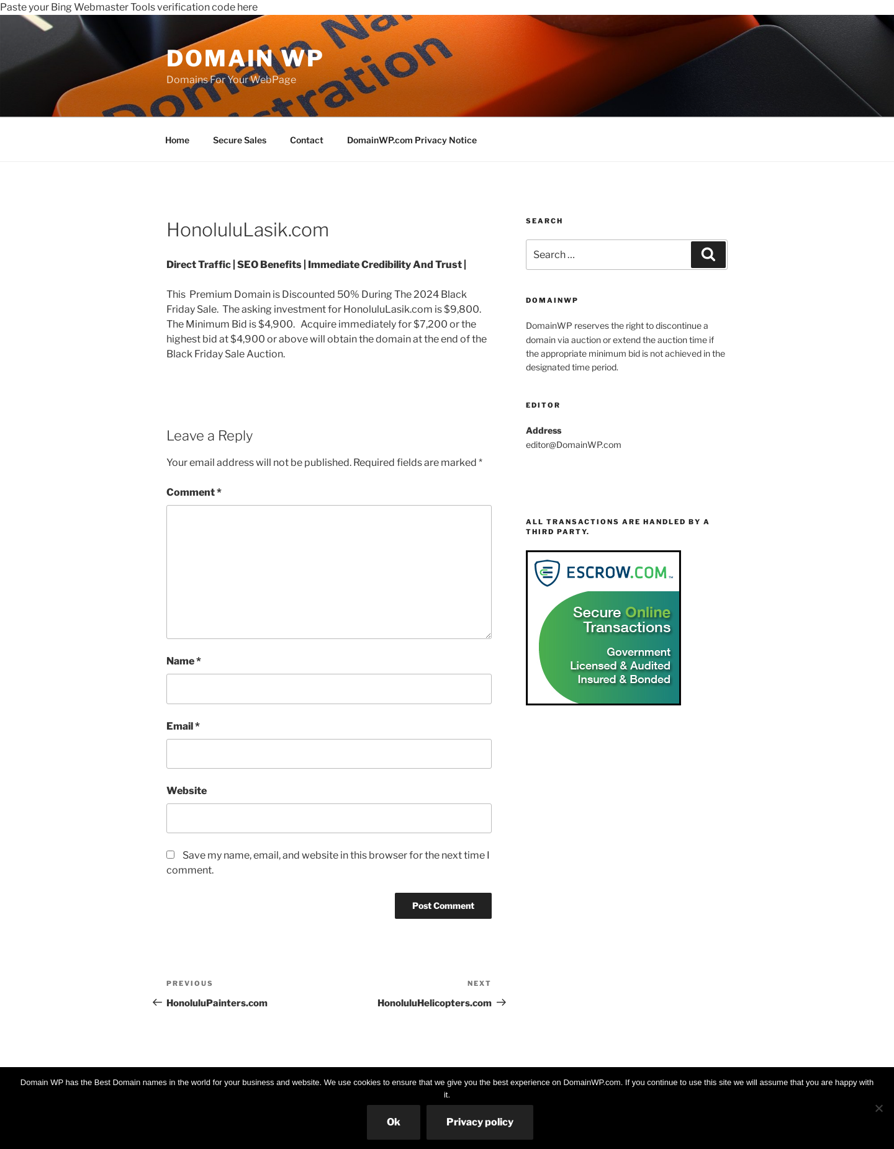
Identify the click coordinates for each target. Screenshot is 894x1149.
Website (186, 791)
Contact (306, 140)
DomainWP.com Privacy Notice (412, 140)
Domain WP (245, 58)
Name (183, 661)
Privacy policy (479, 1122)
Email (183, 726)
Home (177, 140)
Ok (393, 1122)
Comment (194, 492)
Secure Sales (239, 140)
